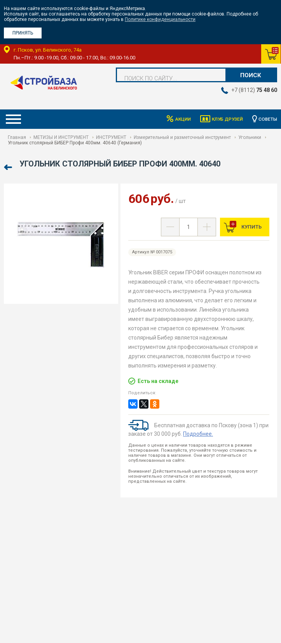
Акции (181, 119)
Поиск (250, 75)
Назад (9, 167)
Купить (251, 227)
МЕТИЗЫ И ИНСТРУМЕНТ (61, 137)
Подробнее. (198, 434)
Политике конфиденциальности (160, 19)
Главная (17, 137)
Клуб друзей (227, 119)
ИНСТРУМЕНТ (111, 137)
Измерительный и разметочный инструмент (182, 137)
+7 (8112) (254, 90)
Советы (267, 119)
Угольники (249, 137)
